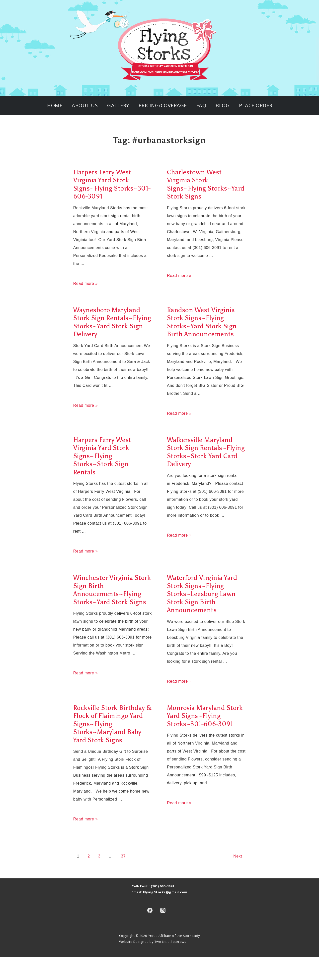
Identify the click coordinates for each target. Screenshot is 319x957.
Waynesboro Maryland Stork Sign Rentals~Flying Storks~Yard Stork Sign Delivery (112, 322)
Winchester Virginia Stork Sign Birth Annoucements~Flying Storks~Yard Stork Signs (112, 590)
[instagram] (163, 910)
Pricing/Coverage (163, 105)
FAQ (201, 105)
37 (123, 856)
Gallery (118, 105)
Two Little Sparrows (170, 941)
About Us (85, 105)
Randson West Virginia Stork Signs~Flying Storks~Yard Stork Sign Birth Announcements (202, 322)
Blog (223, 105)
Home (54, 105)
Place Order (255, 105)
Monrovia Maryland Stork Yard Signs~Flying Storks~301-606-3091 (205, 716)
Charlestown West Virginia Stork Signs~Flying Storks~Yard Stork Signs (205, 184)
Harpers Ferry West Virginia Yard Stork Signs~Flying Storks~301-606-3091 (112, 184)
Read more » (85, 283)
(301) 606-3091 (162, 886)
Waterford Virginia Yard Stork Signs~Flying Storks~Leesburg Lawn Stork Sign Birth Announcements (202, 594)
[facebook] (150, 910)
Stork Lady (191, 935)
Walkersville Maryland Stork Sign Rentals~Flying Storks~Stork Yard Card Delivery (206, 452)
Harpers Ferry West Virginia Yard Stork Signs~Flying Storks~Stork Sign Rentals (102, 456)
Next (237, 856)
